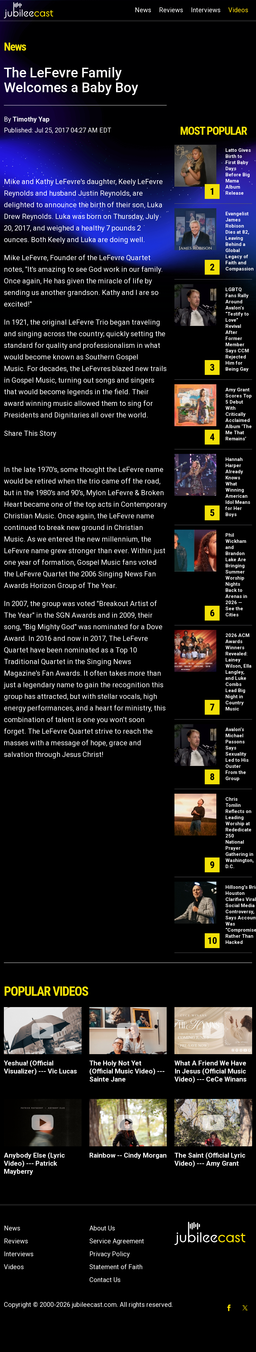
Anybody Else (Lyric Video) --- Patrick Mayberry (34, 1163)
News (143, 10)
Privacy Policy (109, 1254)
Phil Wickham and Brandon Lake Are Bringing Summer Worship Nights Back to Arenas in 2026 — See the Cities (236, 575)
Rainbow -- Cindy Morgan (128, 1155)
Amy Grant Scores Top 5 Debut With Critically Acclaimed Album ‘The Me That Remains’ (238, 414)
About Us (102, 1228)
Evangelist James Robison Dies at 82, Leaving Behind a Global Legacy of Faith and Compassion (239, 241)
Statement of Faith (116, 1267)
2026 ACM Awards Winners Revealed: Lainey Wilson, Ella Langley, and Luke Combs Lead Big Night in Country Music (238, 672)
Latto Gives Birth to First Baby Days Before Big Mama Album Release (238, 171)
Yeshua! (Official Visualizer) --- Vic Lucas (40, 1067)
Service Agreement (116, 1241)
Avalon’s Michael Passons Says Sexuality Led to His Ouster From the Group (237, 754)
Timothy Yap (31, 119)
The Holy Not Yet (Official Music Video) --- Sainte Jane (127, 1071)
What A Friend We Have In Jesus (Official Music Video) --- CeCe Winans (210, 1071)
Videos (238, 10)
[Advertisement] (211, 93)
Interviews (206, 10)
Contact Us (105, 1280)
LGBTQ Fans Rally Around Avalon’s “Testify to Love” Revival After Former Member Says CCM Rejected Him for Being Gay (237, 329)
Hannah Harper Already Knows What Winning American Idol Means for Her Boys (237, 486)
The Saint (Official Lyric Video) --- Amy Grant (209, 1159)
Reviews (171, 10)
